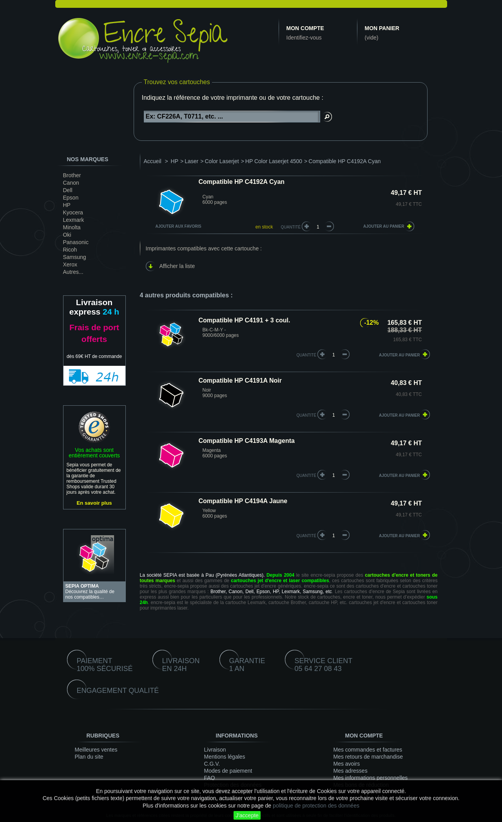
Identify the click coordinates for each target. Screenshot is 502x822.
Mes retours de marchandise (368, 756)
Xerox (70, 264)
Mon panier (382, 28)
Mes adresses (350, 770)
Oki (67, 235)
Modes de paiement (228, 771)
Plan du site (89, 757)
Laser (191, 161)
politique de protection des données (316, 805)
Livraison (215, 749)
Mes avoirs (346, 763)
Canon (71, 183)
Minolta (72, 227)
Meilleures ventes (96, 749)
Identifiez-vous (304, 37)
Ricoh (70, 249)
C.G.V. (212, 764)
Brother (72, 175)
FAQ (209, 778)
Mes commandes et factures (367, 749)
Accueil (152, 161)
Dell (67, 190)
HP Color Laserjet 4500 (273, 161)
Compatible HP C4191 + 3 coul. (244, 320)
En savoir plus (94, 503)
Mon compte (305, 28)
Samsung (74, 257)
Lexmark (73, 220)
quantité (307, 355)
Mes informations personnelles (370, 778)
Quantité (291, 227)
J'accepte (247, 815)
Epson (71, 197)
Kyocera (73, 212)
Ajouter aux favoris (178, 226)
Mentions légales (224, 757)
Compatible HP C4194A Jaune (243, 501)
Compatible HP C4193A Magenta (247, 440)
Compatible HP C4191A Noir (240, 380)
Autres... (73, 272)
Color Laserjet (222, 161)
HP (67, 205)
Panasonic (76, 242)
